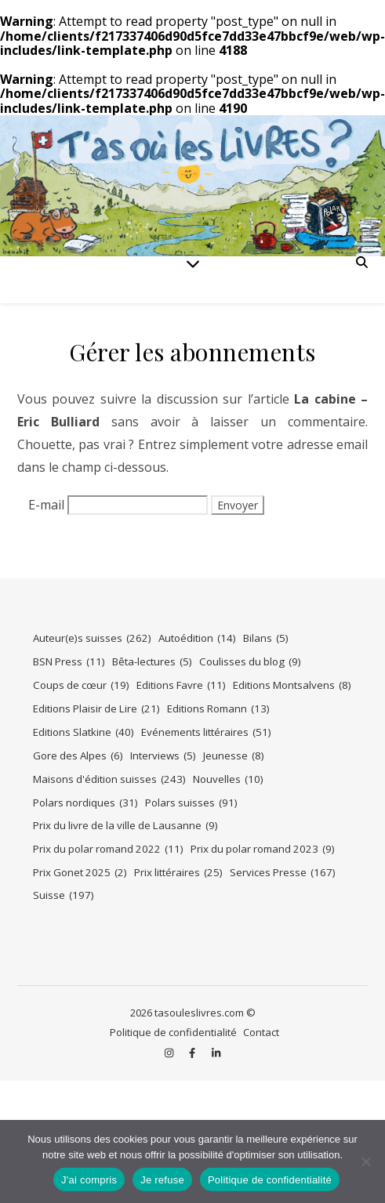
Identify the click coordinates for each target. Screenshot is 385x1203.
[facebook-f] (193, 1053)
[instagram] (170, 1053)
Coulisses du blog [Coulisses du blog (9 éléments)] (250, 661)
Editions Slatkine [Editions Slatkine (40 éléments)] (83, 732)
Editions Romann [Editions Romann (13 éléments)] (218, 709)
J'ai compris (89, 1180)
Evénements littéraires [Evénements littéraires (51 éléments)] (206, 732)
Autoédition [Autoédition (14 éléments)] (197, 638)
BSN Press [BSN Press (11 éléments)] (69, 661)
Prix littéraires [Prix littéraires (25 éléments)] (178, 872)
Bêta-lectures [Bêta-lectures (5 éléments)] (152, 661)
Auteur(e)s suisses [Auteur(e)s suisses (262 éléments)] (92, 638)
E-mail (46, 504)
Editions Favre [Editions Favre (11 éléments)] (181, 685)
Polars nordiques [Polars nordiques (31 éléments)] (85, 803)
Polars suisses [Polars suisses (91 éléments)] (191, 803)
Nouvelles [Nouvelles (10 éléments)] (228, 779)
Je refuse (162, 1180)
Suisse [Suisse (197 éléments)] (63, 895)
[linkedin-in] (216, 1053)
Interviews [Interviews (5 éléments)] (163, 756)
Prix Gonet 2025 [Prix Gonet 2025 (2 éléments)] (80, 872)
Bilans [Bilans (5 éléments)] (266, 638)
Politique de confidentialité (173, 1032)
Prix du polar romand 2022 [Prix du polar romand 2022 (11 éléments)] (108, 849)
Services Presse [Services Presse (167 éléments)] (283, 872)
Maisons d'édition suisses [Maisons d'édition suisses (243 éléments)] (109, 779)
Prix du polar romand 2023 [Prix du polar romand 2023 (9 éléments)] (263, 849)
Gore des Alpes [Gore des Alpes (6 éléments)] (78, 756)
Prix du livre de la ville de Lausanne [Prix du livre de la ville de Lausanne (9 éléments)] (125, 825)
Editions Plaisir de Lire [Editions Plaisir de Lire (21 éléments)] (96, 709)
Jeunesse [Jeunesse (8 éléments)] (233, 756)
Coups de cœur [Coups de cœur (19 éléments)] (81, 685)
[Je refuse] (365, 1161)
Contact (261, 1032)
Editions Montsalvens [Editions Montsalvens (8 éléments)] (292, 685)
